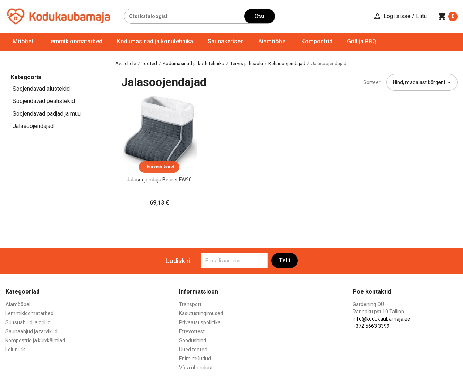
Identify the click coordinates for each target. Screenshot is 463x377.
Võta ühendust (196, 367)
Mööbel (23, 41)
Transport (190, 304)
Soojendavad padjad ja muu (47, 113)
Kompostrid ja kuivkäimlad (35, 340)
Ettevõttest (192, 331)
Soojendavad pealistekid (44, 101)
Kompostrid (316, 41)
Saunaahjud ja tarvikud (31, 331)
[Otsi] (184, 16)
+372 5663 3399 (371, 326)
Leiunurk (15, 349)
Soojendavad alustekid (41, 88)
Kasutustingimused (201, 313)
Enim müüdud (195, 358)
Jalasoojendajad (33, 126)
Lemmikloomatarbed (74, 41)
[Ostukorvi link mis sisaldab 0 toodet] (448, 16)
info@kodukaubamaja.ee (381, 319)
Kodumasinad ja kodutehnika (155, 41)
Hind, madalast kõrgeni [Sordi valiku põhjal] (423, 82)
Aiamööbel (272, 41)
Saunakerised (226, 41)
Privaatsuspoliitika (200, 322)
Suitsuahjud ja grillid (28, 322)
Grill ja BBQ (361, 41)
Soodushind (192, 340)
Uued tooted (193, 349)
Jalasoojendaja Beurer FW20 (159, 180)
